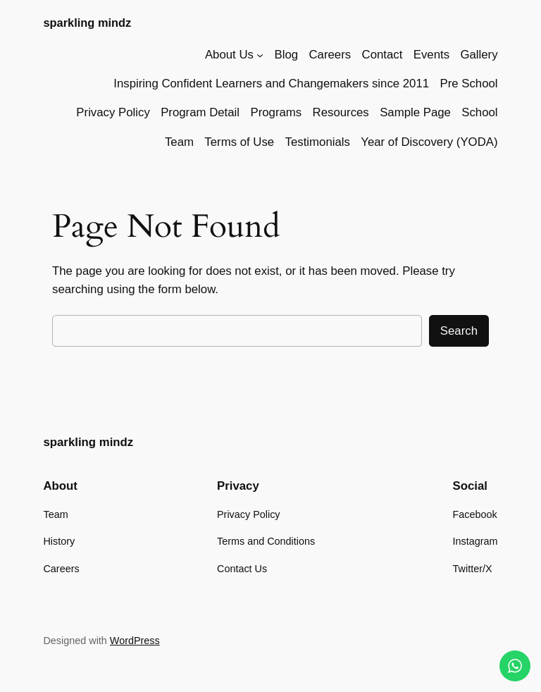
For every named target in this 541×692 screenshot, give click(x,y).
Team (179, 142)
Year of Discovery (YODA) (429, 142)
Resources (341, 112)
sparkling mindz (87, 22)
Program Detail (200, 112)
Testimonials (317, 142)
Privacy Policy (112, 112)
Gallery (478, 54)
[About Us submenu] (259, 54)
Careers (330, 54)
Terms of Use (239, 142)
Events (431, 54)
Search (459, 331)
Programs (275, 112)
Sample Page (415, 112)
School (479, 112)
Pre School (468, 83)
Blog (287, 54)
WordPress (135, 640)
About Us (229, 54)
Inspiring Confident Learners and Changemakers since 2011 (271, 83)
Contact (382, 54)
